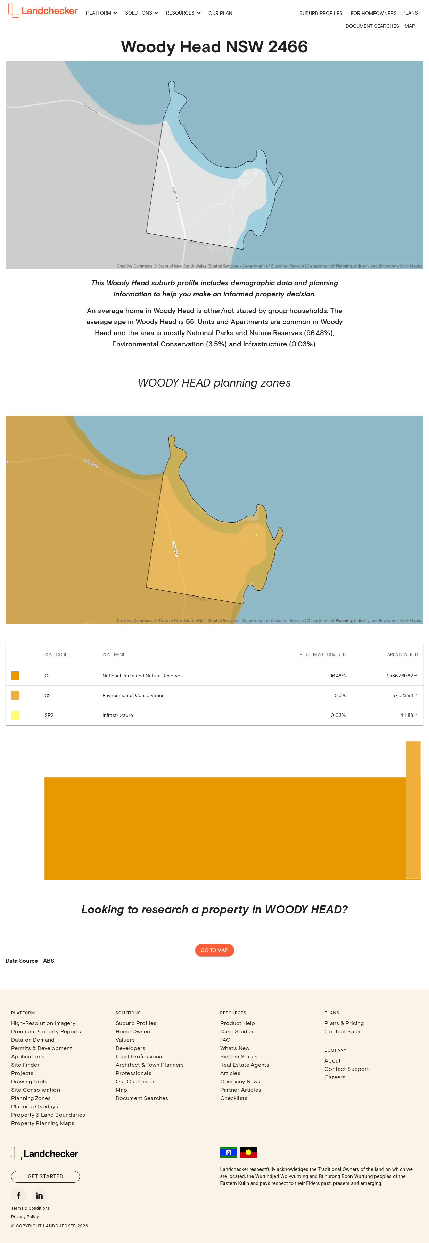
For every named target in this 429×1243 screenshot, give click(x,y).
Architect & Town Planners (150, 1064)
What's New (235, 1048)
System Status (239, 1056)
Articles (230, 1072)
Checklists (234, 1097)
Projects (22, 1072)
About (332, 1060)
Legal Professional (140, 1056)
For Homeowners (374, 13)
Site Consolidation (35, 1089)
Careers (334, 1077)
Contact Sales (343, 1031)
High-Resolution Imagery (43, 1023)
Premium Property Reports (46, 1031)
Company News (240, 1081)
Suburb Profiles (321, 13)
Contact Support (346, 1068)
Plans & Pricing (344, 1023)
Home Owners (134, 1031)
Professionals (133, 1072)
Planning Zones (31, 1097)
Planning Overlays (34, 1106)
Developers (131, 1048)
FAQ (225, 1039)
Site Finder (25, 1064)
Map (410, 26)
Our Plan (220, 13)
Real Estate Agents (245, 1064)
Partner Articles (240, 1089)
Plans (410, 13)
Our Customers (136, 1081)
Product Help (237, 1023)
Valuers (125, 1039)
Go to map (214, 950)
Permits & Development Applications (41, 1052)
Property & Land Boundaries (48, 1114)
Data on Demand (33, 1039)
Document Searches (372, 26)
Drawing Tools (29, 1081)
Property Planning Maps (42, 1122)
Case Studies (237, 1031)
